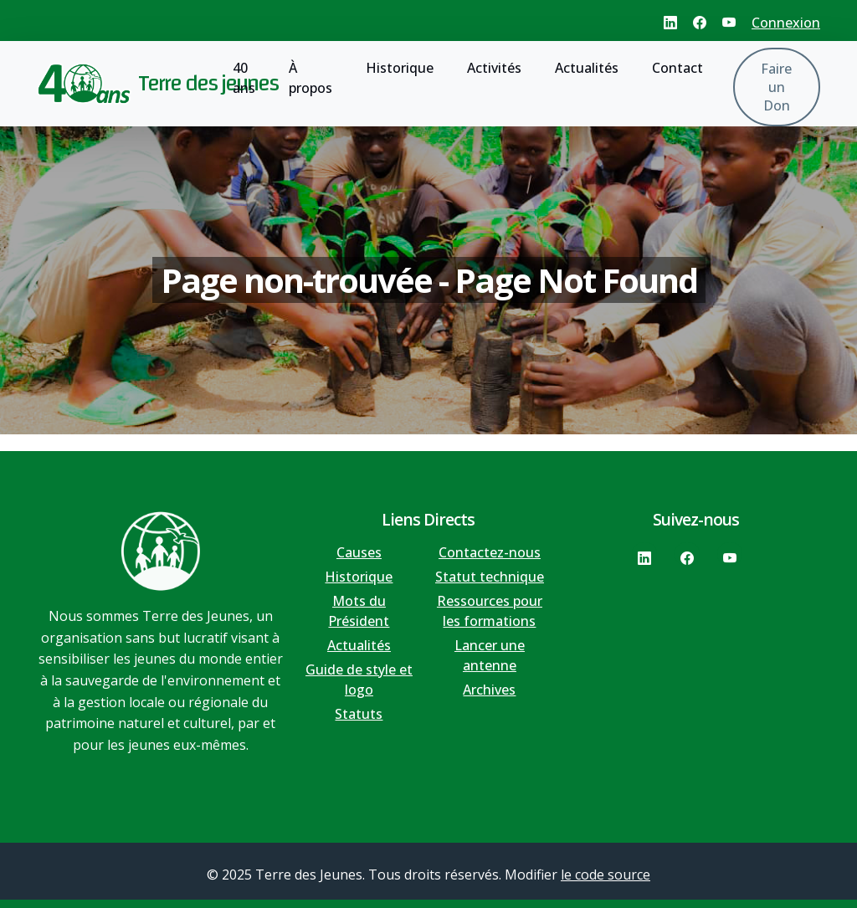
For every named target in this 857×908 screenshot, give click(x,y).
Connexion (786, 22)
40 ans (244, 78)
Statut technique (489, 576)
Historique (400, 68)
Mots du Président (358, 611)
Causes (359, 552)
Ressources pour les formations (489, 611)
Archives (489, 689)
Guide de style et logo (359, 679)
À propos (310, 78)
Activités (494, 68)
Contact (677, 68)
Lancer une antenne (489, 655)
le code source (605, 874)
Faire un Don (776, 87)
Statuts (358, 714)
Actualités (586, 68)
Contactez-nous (490, 552)
